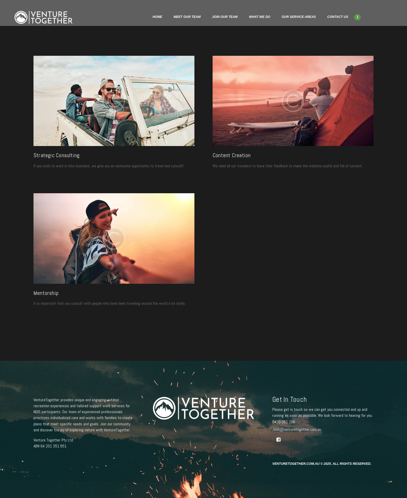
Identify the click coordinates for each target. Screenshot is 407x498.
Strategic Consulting (56, 155)
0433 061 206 (283, 422)
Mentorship (45, 293)
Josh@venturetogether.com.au (296, 429)
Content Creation (231, 155)
